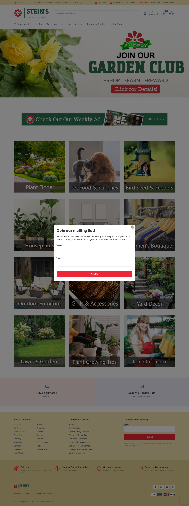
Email (59, 245)
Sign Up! (94, 274)
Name (59, 258)
